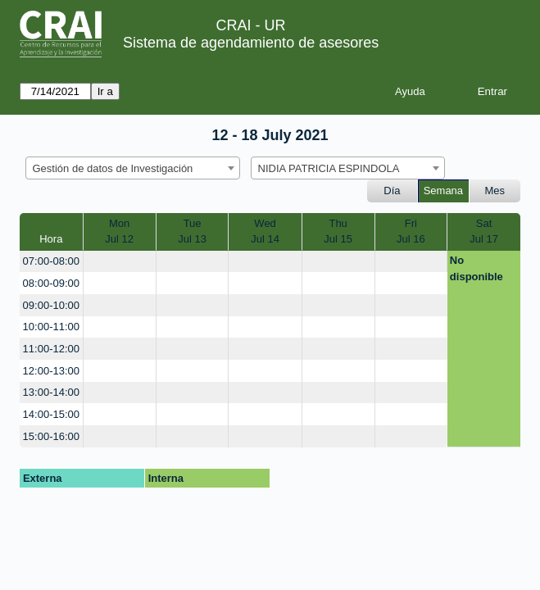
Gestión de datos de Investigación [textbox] (113, 168)
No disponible (476, 268)
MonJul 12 (119, 231)
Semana (443, 190)
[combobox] (132, 168)
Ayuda (410, 91)
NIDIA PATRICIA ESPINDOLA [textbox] (329, 168)
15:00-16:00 (51, 436)
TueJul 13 (192, 231)
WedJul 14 (265, 231)
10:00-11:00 (51, 326)
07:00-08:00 (51, 261)
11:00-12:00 (51, 349)
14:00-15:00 (51, 414)
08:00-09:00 (51, 283)
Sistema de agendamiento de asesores (251, 42)
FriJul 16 (411, 231)
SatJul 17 (484, 231)
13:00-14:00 (51, 392)
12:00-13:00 (51, 371)
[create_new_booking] (120, 262)
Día (391, 190)
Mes (495, 190)
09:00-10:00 (51, 305)
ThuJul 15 (338, 231)
